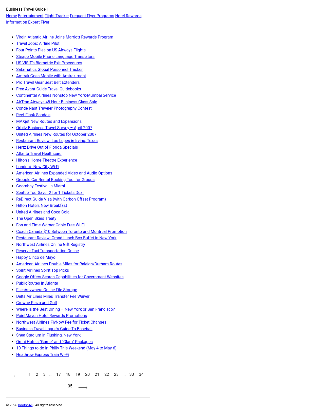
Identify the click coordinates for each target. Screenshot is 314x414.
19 (78, 374)
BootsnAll (25, 405)
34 (141, 374)
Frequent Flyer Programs (92, 15)
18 (68, 374)
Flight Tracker (57, 15)
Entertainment (31, 15)
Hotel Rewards (128, 15)
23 (116, 374)
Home (11, 15)
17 (58, 374)
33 (132, 374)
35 (70, 386)
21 (97, 374)
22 (106, 374)
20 (87, 374)
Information (16, 22)
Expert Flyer (38, 22)
